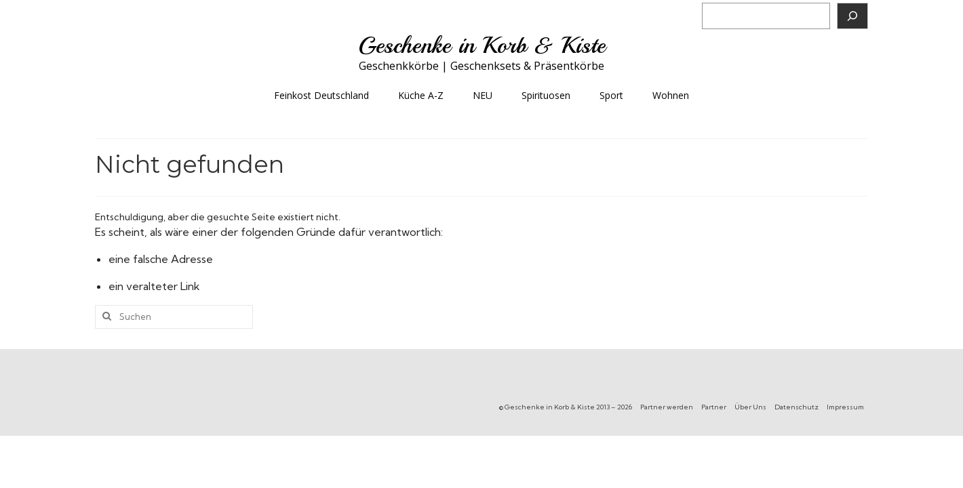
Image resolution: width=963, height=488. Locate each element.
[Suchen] (852, 16)
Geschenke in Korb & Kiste (482, 45)
